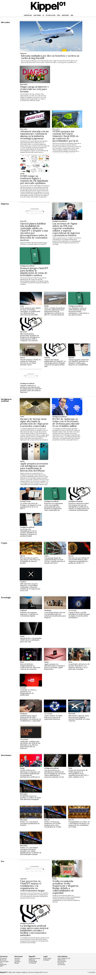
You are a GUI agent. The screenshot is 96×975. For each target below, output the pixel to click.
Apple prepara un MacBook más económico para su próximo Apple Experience (54, 666)
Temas (16, 960)
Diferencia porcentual (62, 960)
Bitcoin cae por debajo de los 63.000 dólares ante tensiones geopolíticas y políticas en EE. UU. (79, 560)
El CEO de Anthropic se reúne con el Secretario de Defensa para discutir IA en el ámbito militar (66, 422)
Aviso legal (47, 958)
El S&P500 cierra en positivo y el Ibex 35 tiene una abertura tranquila (30, 797)
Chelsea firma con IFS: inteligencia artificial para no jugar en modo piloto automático (79, 615)
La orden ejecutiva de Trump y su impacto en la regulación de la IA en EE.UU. (30, 506)
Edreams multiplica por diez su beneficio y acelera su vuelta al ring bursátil (50, 57)
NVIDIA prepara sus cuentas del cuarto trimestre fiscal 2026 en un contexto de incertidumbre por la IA (65, 136)
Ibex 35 (47, 820)
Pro (58, 15)
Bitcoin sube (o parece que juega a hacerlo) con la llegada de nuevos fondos (30, 560)
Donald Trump (25, 501)
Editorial (32, 960)
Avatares (65, 15)
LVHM (22, 174)
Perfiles (17, 958)
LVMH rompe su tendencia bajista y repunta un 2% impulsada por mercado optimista (34, 179)
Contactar (32, 963)
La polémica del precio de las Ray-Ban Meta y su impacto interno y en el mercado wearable (79, 666)
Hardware (47, 610)
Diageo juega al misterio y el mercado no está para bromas (34, 89)
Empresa (3, 958)
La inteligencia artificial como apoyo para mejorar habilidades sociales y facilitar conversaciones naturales (34, 930)
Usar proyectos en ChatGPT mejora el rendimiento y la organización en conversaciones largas (32, 886)
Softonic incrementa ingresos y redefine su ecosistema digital (29, 614)
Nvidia (46, 306)
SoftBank (23, 610)
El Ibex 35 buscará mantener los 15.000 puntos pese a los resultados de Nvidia (52, 824)
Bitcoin (22, 556)
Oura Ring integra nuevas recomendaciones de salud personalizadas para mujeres (55, 615)
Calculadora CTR (64, 958)
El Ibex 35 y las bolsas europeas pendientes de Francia (30, 823)
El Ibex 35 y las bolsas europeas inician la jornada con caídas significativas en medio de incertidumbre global (30, 850)
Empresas (28, 15)
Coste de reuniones (61, 963)
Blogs (16, 963)
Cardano (23, 582)
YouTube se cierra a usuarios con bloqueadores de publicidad (28, 692)
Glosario (17, 961)
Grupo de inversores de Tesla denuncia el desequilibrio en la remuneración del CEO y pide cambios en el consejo (79, 774)
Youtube (23, 688)
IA (43, 15)
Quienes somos (34, 958)
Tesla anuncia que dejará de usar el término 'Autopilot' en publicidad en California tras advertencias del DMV (30, 311)
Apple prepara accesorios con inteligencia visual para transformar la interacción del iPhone (34, 467)
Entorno (37, 15)
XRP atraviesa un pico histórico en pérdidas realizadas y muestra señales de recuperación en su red (30, 587)
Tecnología (50, 15)
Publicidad (33, 961)
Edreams (23, 53)
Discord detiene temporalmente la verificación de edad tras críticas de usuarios (30, 666)
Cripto (46, 556)
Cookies (46, 960)
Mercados (23, 84)
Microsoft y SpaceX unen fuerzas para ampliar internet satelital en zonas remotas (79, 718)
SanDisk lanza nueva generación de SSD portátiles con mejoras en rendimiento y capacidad (30, 718)
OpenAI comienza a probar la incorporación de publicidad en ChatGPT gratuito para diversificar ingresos (31, 388)
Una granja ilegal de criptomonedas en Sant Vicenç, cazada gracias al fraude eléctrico (54, 560)
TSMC (22, 417)
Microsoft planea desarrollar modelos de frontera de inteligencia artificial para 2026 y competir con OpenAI (29, 337)
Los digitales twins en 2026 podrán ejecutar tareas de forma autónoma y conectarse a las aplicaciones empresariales (79, 312)
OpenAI (47, 357)
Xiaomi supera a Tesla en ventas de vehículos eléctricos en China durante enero (30, 362)
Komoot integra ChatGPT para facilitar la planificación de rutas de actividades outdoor (34, 272)
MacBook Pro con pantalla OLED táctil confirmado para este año (30, 640)
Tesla (22, 306)
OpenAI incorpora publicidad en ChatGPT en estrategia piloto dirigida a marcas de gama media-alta (55, 362)
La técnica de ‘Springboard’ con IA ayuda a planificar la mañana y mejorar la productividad (28, 532)
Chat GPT (23, 221)
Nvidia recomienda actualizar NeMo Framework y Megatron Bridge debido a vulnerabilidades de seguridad (65, 887)
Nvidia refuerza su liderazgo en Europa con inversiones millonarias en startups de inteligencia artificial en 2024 (30, 774)
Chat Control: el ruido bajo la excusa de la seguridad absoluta (53, 717)
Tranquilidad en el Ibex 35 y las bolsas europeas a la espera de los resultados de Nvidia (79, 824)
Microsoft (23, 332)
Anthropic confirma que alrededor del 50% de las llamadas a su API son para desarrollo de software (30, 744)
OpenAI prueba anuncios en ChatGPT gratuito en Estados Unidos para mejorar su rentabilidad (79, 362)
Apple (22, 461)
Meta (22, 662)
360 (71, 15)
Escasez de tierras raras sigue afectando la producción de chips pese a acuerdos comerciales (34, 422)
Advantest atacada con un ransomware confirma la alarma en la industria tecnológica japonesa (34, 135)
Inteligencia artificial (59, 221)
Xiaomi (22, 357)
